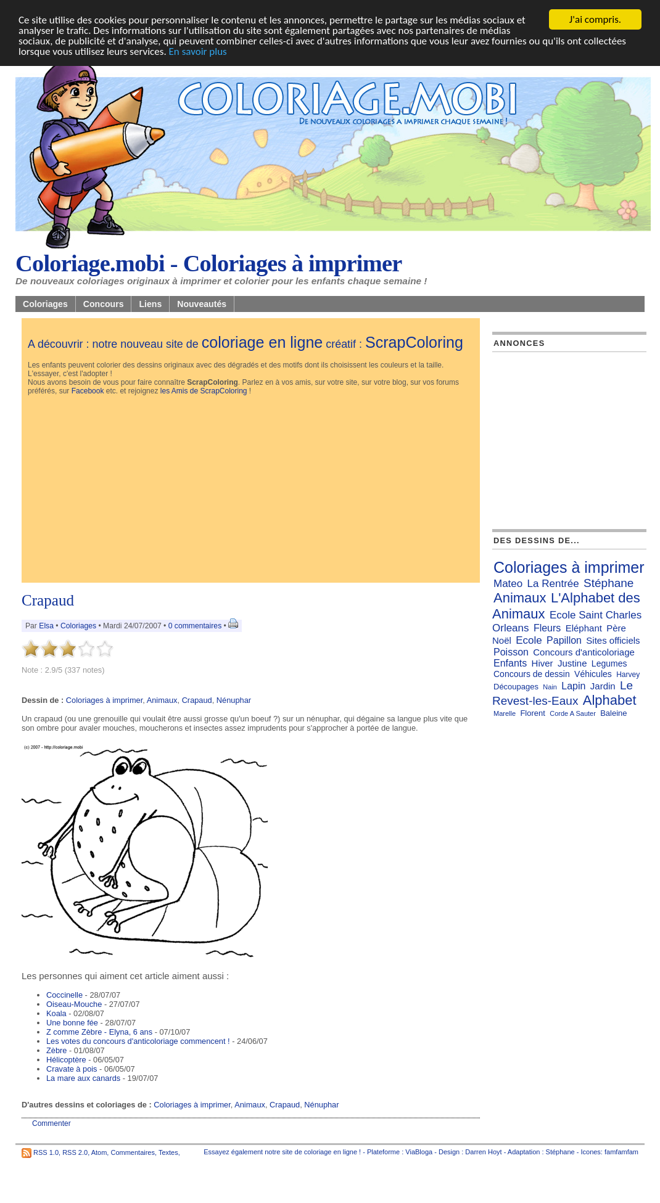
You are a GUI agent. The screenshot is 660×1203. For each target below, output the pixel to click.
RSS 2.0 (75, 1152)
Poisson (511, 652)
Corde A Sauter (573, 713)
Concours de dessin (531, 674)
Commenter (51, 1123)
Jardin (603, 686)
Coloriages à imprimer (104, 700)
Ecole (529, 640)
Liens (150, 304)
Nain (550, 687)
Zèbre (56, 1050)
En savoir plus (198, 51)
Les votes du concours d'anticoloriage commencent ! (138, 1041)
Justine (572, 663)
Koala (56, 1013)
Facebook (88, 391)
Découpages (515, 686)
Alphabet (610, 700)
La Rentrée (553, 583)
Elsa (46, 626)
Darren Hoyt (483, 1152)
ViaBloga (418, 1152)
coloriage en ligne (262, 342)
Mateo (507, 583)
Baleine (613, 713)
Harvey (628, 674)
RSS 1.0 (46, 1152)
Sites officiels (613, 640)
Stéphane (608, 583)
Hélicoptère (66, 1059)
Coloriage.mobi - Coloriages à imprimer (208, 263)
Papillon (564, 640)
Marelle (504, 713)
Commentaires (132, 1152)
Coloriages (45, 304)
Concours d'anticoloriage (584, 652)
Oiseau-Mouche (74, 1004)
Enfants (510, 663)
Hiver (542, 663)
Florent (532, 713)
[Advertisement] (251, 490)
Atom (99, 1152)
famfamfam (621, 1152)
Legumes (609, 663)
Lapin (573, 686)
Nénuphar (234, 700)
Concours (103, 304)
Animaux (162, 700)
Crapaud (48, 600)
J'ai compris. (595, 19)
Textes (168, 1152)
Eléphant (584, 628)
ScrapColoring (414, 342)
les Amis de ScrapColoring (203, 391)
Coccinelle (64, 995)
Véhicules (593, 674)
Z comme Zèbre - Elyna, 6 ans (99, 1032)
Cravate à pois (71, 1069)
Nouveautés (201, 304)
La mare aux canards (83, 1078)
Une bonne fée (72, 1022)
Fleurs (547, 628)
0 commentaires (196, 626)
